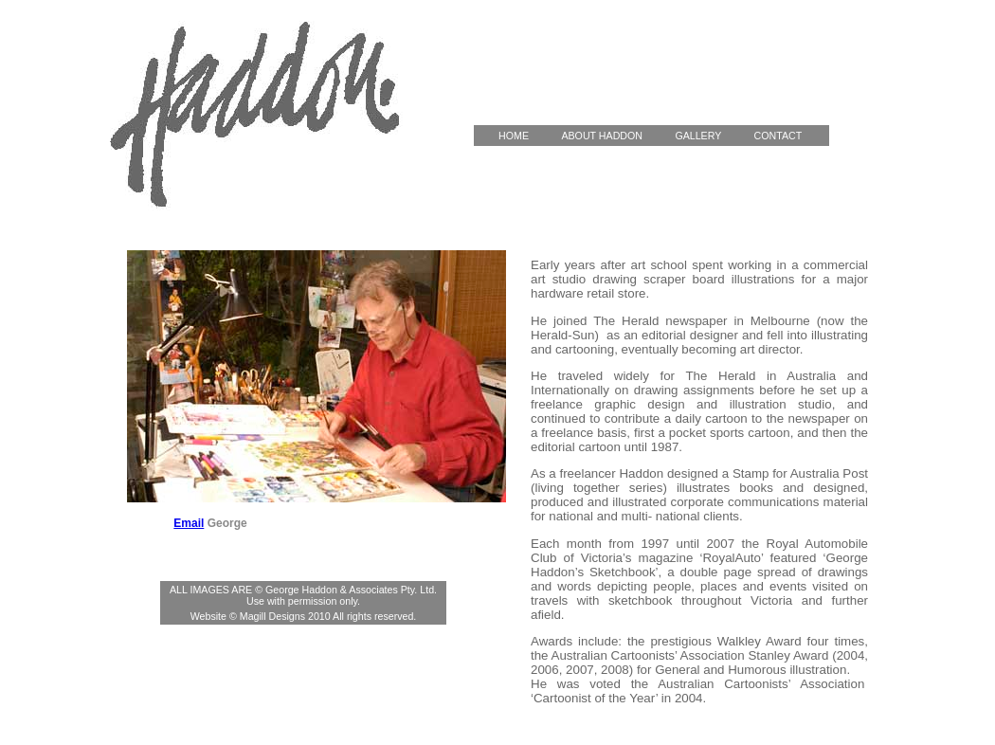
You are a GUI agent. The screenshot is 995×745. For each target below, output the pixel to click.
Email (188, 523)
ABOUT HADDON (612, 135)
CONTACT (789, 135)
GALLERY (709, 135)
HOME (515, 135)
